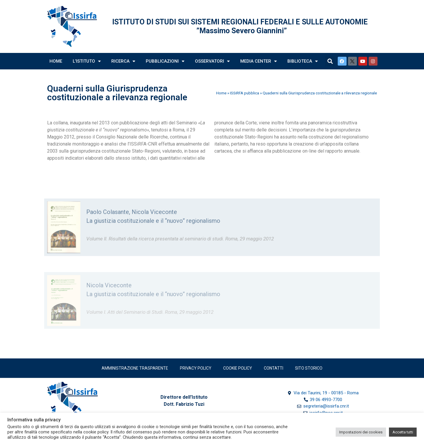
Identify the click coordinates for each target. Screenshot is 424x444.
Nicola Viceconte (109, 298)
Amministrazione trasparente (135, 368)
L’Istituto (87, 61)
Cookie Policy (237, 368)
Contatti (273, 368)
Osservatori (212, 61)
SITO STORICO (308, 368)
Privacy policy (195, 368)
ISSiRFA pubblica (244, 93)
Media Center (258, 61)
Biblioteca (302, 61)
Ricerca (123, 61)
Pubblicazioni (165, 61)
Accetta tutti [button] (402, 432)
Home (55, 61)
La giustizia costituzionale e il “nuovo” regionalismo (153, 232)
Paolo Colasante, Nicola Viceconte (131, 224)
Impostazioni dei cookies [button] (360, 432)
